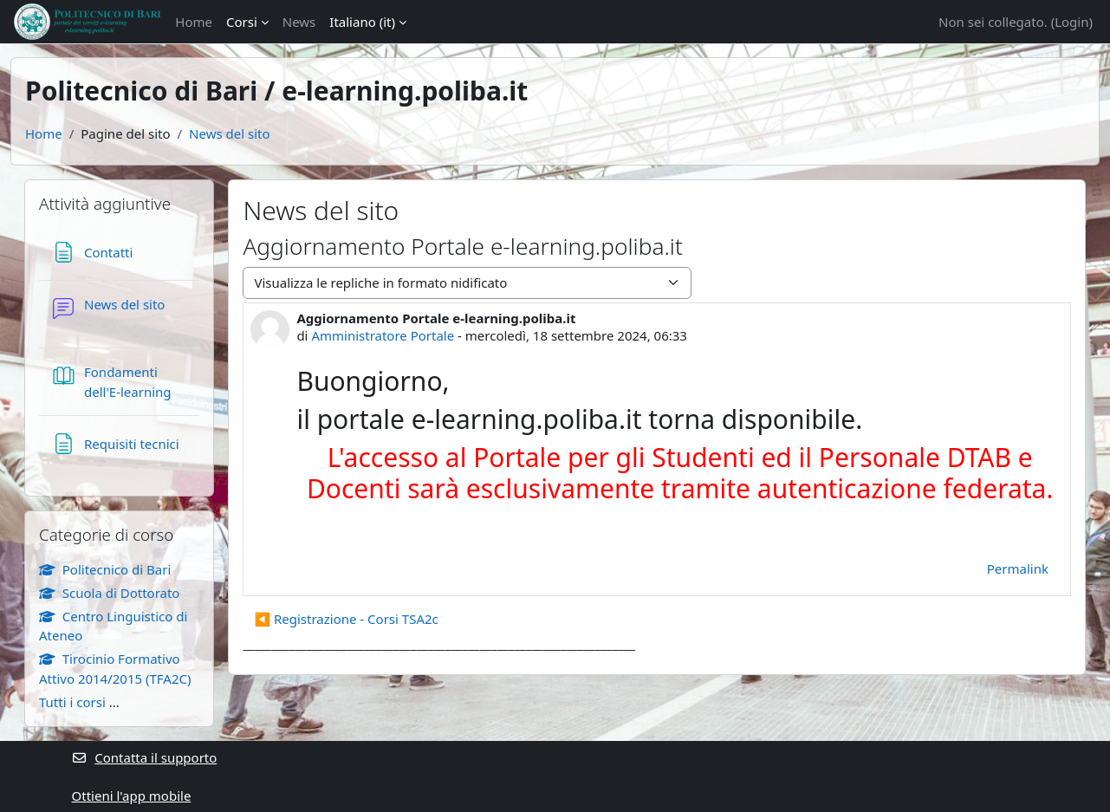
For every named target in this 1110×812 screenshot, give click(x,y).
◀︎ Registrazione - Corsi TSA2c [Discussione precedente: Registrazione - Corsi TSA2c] (346, 618)
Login (1071, 21)
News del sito (229, 133)
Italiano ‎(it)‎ (362, 21)
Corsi (241, 21)
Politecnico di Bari (105, 569)
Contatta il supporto (144, 757)
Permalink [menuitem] (1017, 568)
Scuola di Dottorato (109, 592)
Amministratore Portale (382, 335)
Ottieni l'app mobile (131, 795)
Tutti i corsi (72, 702)
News (299, 21)
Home (193, 21)
